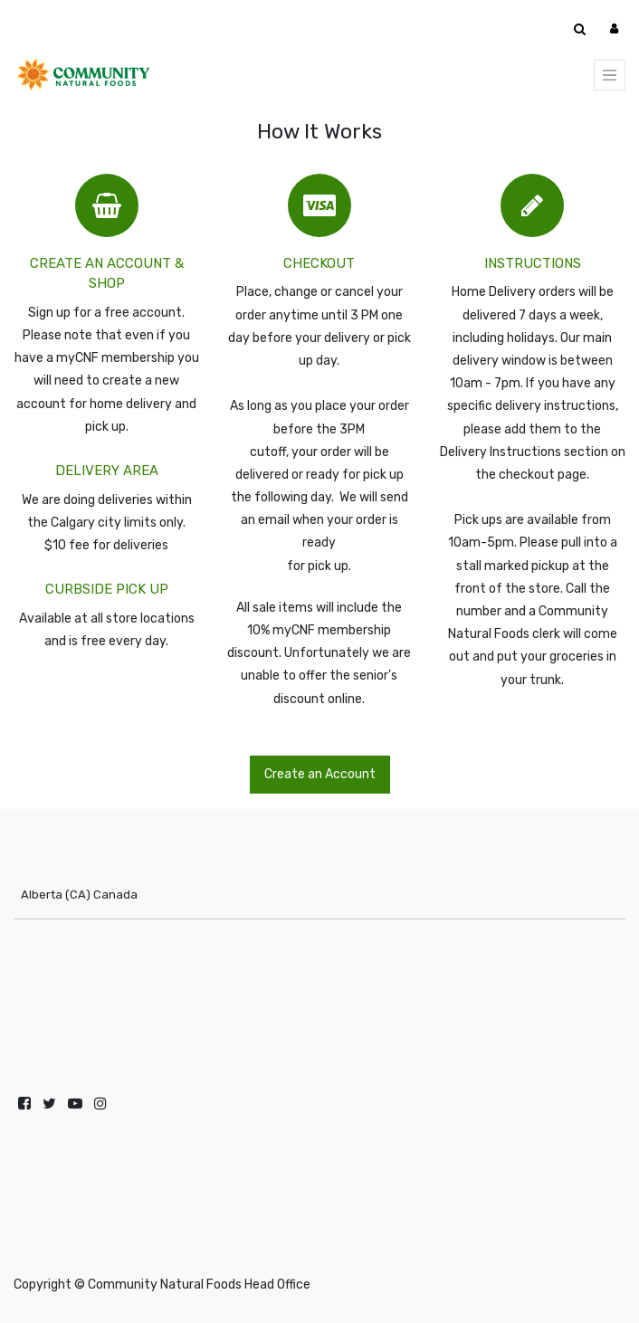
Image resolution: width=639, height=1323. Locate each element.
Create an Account (320, 774)
